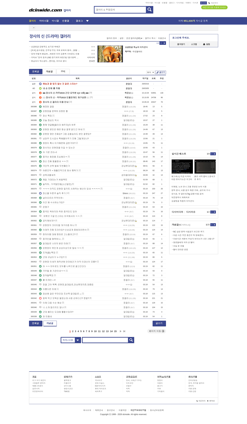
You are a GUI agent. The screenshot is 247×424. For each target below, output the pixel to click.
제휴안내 (99, 410)
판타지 (191, 386)
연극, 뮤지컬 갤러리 (196, 383)
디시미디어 (177, 212)
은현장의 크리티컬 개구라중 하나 (56, 225)
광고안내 (111, 410)
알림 (206, 44)
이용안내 (162, 38)
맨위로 (211, 401)
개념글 (49, 71)
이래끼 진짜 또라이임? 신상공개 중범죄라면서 (63, 230)
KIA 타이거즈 (100, 386)
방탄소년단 (68, 389)
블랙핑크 (67, 380)
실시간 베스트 (179, 154)
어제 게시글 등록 (193, 21)
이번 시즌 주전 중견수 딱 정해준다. (188, 235)
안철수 (129, 386)
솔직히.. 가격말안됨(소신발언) (55, 184)
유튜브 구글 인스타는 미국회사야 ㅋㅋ (59, 216)
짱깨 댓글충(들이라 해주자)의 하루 (57, 125)
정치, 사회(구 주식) (134, 380)
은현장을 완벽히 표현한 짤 (53, 111)
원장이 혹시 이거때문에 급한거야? (57, 143)
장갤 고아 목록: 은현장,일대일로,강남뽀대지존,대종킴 (66, 284)
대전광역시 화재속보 (181, 197)
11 (99, 331)
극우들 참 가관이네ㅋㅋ (52, 271)
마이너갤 (149, 3)
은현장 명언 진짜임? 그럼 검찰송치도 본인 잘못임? (65, 134)
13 (107, 331)
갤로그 (172, 3)
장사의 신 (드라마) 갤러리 (50, 36)
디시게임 (180, 3)
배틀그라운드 (37, 386)
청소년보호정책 (157, 410)
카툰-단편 (192, 391)
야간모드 (213, 3)
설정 (122, 38)
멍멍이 (160, 380)
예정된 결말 (46, 106)
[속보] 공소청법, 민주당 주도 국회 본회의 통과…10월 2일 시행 (55, 50)
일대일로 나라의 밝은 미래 (53, 243)
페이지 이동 (156, 331)
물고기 (160, 386)
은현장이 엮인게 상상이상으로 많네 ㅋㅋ (60, 248)
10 (95, 331)
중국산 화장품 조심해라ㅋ (53, 157)
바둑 (128, 389)
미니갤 (157, 3)
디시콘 (195, 3)
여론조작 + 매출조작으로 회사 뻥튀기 (58, 170)
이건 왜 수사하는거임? (51, 202)
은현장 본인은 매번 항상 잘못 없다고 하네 (60, 129)
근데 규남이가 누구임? (51, 257)
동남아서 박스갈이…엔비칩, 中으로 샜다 (49, 61)
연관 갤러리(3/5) (134, 38)
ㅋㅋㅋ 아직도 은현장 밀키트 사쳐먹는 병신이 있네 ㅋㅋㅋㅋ (69, 189)
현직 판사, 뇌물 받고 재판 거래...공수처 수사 (191, 190)
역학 (128, 391)
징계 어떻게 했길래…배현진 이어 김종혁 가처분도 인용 (55, 54)
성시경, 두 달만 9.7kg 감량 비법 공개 (188, 194)
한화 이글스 (100, 383)
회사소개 (87, 410)
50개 (150, 72)
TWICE (67, 391)
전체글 (35, 71)
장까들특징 (46, 275)
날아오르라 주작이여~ (51, 198)
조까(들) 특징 (47, 252)
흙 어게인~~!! (47, 280)
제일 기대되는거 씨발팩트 (53, 179)
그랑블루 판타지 (38, 383)
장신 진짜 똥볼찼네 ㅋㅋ (52, 161)
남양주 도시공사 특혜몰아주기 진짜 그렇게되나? (64, 138)
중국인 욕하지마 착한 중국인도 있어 (58, 211)
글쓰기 (162, 72)
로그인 (203, 3)
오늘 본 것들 (178, 246)
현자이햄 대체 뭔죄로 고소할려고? (57, 234)
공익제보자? (46, 220)
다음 (121, 331)
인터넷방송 (192, 380)
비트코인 (129, 383)
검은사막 (36, 389)
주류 (159, 389)
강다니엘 (67, 386)
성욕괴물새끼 (47, 175)
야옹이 (160, 383)
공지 (63, 71)
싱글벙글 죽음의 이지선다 (136, 47)
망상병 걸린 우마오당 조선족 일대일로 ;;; (60, 293)
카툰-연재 (192, 389)
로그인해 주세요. (181, 38)
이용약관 (123, 410)
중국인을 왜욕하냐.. (50, 239)
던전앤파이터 (37, 391)
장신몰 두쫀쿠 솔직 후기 (52, 193)
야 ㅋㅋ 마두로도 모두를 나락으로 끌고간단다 (62, 266)
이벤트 (188, 3)
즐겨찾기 (181, 44)
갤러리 (32, 21)
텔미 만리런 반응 (180, 250)
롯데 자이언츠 (100, 389)
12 (103, 331)
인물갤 (164, 3)
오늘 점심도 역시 (49, 120)
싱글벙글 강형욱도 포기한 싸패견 (45, 47)
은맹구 (44, 207)
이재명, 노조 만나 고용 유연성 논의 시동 (189, 187)
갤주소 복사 (150, 38)
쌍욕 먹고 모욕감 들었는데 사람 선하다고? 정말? (64, 298)
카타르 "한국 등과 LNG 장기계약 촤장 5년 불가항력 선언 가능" (55, 57)
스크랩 (194, 44)
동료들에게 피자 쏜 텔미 (184, 242)
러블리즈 (67, 383)
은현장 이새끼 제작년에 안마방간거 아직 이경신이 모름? (67, 262)
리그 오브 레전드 (39, 380)
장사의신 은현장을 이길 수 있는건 (57, 147)
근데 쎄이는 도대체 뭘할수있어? (56, 312)
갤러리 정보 (112, 38)
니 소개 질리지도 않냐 (51, 307)
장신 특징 (45, 116)
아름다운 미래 (47, 289)
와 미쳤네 (45, 316)
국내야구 (98, 380)
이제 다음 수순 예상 (50, 303)
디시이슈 (190, 212)
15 (115, 331)
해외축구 (98, 391)
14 (111, 331)
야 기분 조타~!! (48, 152)
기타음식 (161, 391)
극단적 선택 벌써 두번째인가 (54, 166)
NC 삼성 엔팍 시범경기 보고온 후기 (188, 232)
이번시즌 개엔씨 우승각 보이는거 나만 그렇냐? (193, 239)
